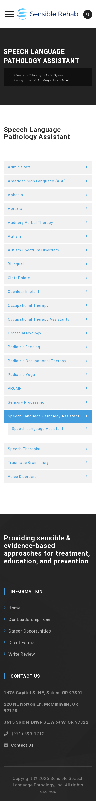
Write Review (21, 654)
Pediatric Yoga (21, 375)
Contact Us (22, 745)
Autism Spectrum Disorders (33, 250)
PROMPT (16, 388)
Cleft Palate (19, 278)
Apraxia (15, 209)
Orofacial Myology (24, 333)
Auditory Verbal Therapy (30, 222)
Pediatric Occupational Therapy (37, 361)
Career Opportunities (29, 631)
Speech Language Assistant (37, 429)
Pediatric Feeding (24, 347)
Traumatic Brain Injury (28, 463)
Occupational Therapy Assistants (38, 319)
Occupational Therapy (28, 305)
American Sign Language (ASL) (37, 181)
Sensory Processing (26, 402)
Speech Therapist (24, 449)
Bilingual (16, 264)
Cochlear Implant (23, 292)
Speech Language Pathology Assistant (43, 416)
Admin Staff (19, 167)
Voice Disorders (22, 477)
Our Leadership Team (30, 619)
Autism (14, 236)
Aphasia (15, 195)
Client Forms (21, 642)
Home (14, 607)
